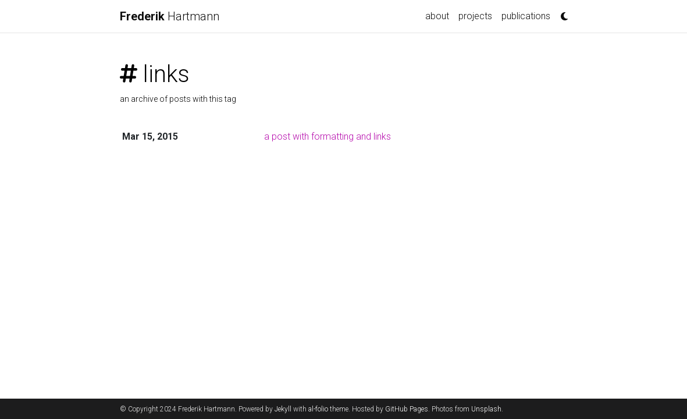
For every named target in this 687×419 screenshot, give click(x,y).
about (437, 16)
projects (475, 16)
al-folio (318, 409)
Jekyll (283, 409)
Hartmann (169, 16)
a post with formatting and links (327, 136)
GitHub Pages (406, 409)
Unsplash (486, 409)
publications (525, 16)
